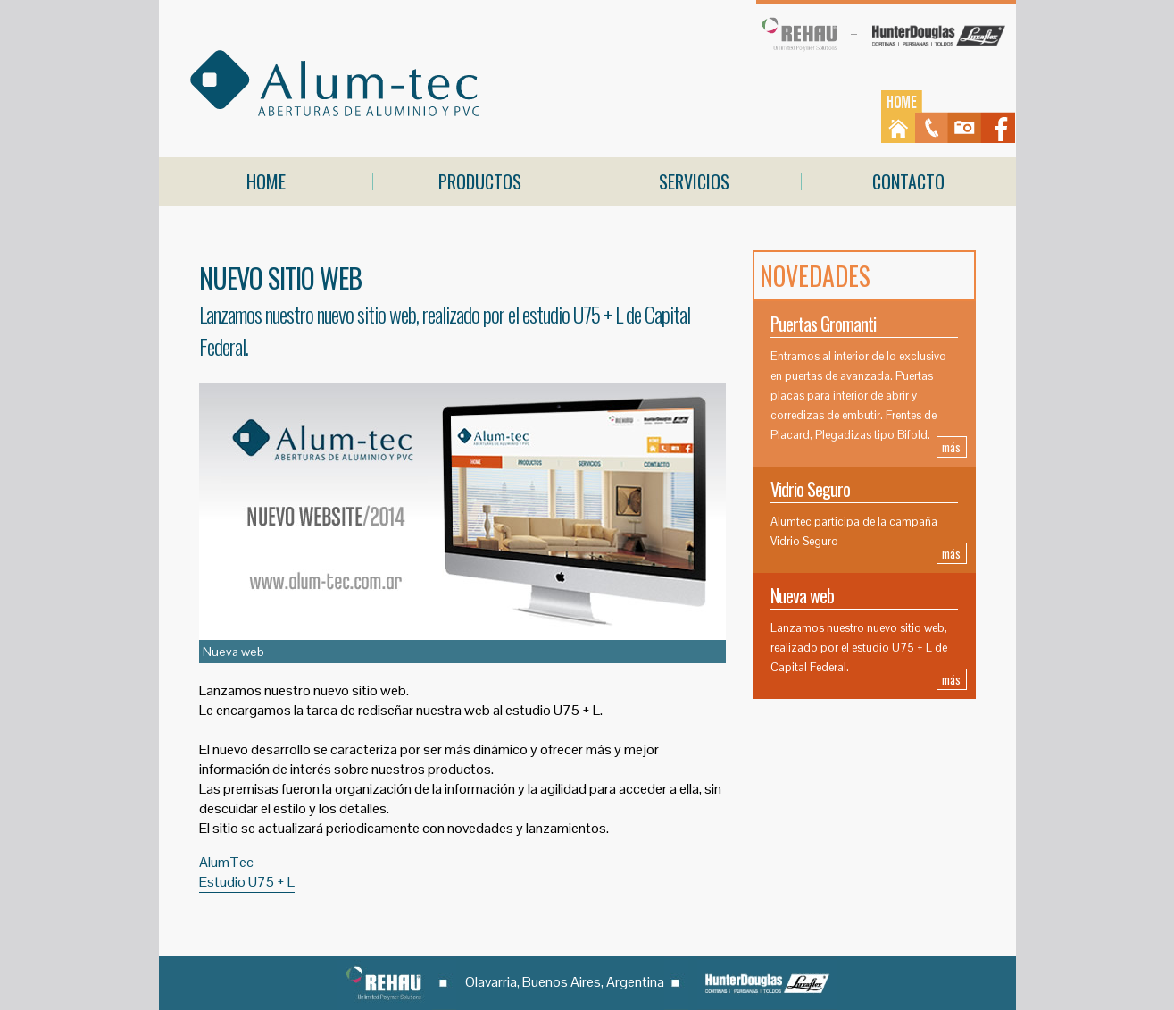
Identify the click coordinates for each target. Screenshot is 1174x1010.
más (951, 447)
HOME (266, 181)
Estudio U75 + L (247, 881)
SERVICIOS (694, 181)
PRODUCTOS (479, 181)
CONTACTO (908, 181)
